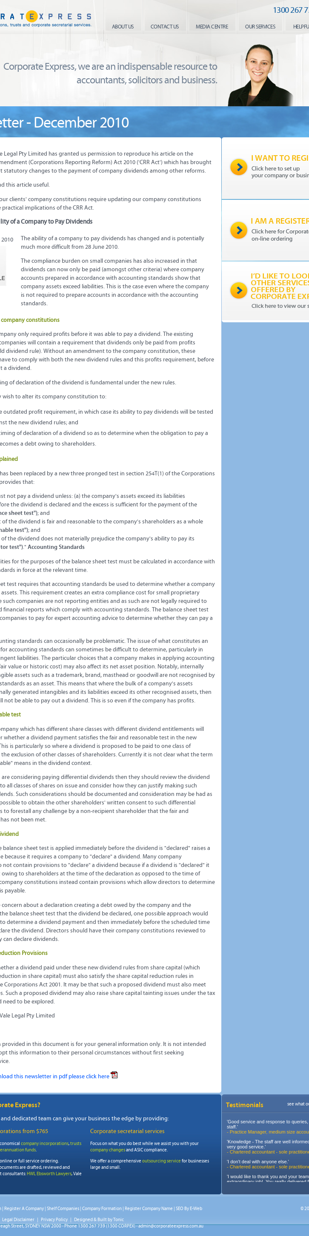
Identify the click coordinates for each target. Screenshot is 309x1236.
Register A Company (24, 1208)
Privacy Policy (54, 1219)
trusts (75, 1143)
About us (123, 27)
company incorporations (45, 1143)
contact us (165, 27)
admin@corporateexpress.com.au (170, 1226)
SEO (179, 1208)
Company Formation (102, 1208)
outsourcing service (161, 1161)
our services (260, 27)
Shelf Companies (63, 1208)
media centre (212, 27)
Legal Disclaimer (18, 1219)
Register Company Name (149, 1208)
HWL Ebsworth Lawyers (49, 1173)
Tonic (118, 1219)
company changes (107, 1150)
